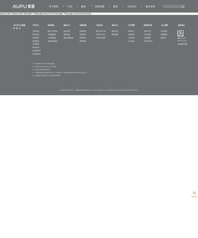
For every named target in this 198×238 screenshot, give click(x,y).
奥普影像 (115, 34)
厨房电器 (35, 41)
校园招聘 (164, 34)
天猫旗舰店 (52, 34)
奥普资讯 (115, 31)
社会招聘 (164, 31)
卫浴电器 (35, 31)
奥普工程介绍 (101, 31)
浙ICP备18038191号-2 (67, 90)
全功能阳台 (36, 54)
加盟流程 (82, 38)
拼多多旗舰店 (53, 41)
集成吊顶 (35, 47)
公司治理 (147, 34)
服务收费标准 (69, 38)
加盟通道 (82, 41)
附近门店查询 (53, 31)
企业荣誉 (131, 38)
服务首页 (67, 31)
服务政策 (67, 34)
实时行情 (147, 31)
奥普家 (163, 38)
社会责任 (131, 41)
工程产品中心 (101, 34)
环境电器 (35, 38)
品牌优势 (82, 31)
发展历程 (131, 34)
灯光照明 (35, 44)
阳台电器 (35, 34)
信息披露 (147, 38)
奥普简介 (131, 31)
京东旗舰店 (52, 38)
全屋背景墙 (36, 51)
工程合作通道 (101, 38)
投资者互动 (148, 41)
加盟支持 (82, 34)
